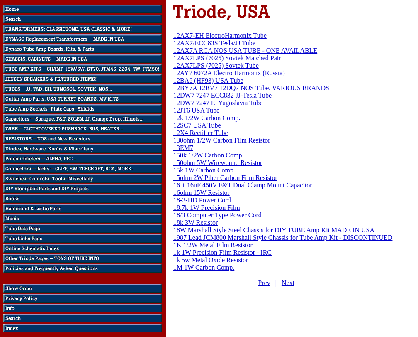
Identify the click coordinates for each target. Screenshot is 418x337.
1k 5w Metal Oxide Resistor (210, 259)
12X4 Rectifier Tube (200, 132)
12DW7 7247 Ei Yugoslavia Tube (217, 102)
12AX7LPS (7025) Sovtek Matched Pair (227, 57)
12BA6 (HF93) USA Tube (208, 80)
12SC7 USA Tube (197, 125)
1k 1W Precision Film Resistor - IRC (222, 252)
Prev (264, 282)
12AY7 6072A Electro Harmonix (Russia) (229, 72)
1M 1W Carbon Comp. (203, 267)
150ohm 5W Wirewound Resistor (217, 162)
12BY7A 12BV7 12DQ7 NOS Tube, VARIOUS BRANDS (251, 87)
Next (288, 282)
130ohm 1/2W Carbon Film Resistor (221, 140)
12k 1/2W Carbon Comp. (206, 117)
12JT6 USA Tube (196, 110)
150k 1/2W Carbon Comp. (208, 155)
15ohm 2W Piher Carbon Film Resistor (225, 177)
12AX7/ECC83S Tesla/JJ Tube (214, 43)
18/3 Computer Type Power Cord (217, 215)
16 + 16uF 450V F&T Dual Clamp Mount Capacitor (242, 185)
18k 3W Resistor (195, 222)
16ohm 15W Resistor (201, 192)
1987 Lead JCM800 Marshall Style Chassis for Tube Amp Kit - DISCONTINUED (282, 237)
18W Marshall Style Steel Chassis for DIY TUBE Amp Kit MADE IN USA (273, 230)
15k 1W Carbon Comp (203, 170)
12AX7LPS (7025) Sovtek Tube (216, 65)
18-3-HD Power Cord (202, 200)
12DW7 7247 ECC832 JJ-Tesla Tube (222, 95)
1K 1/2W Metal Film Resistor (213, 244)
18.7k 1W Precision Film (206, 207)
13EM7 (183, 147)
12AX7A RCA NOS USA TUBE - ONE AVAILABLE (245, 50)
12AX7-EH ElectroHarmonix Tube (220, 35)
